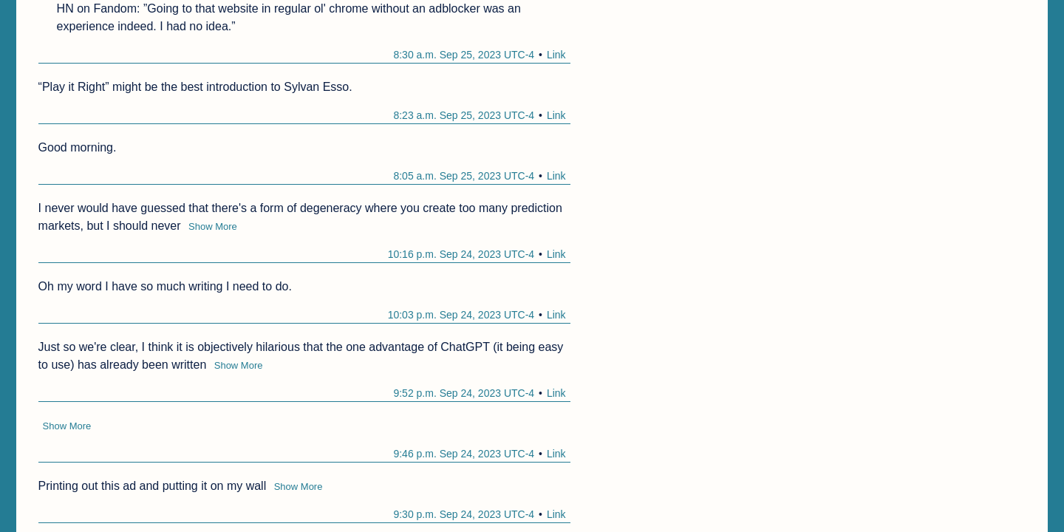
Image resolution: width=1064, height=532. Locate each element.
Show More (212, 226)
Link (556, 55)
